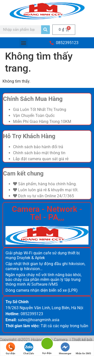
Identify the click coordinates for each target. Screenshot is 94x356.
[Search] (45, 29)
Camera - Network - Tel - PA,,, (47, 213)
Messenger (65, 348)
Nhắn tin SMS (83, 348)
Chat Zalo (28, 348)
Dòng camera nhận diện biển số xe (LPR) (42, 290)
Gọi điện (10, 348)
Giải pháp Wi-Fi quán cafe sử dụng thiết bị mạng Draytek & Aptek (43, 255)
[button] (23, 43)
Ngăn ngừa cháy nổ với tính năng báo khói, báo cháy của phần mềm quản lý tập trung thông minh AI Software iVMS (43, 279)
